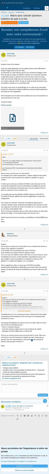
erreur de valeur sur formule (22, 406)
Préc (8, 138)
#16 (47, 150)
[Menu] (2, 8)
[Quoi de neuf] (43, 8)
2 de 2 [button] (15, 138)
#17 (47, 241)
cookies (16, 455)
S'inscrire (31, 47)
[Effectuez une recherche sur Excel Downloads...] (47, 8)
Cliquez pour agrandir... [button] (24, 311)
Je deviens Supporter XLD (11, 378)
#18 (47, 291)
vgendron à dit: (6, 154)
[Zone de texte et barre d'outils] (24, 388)
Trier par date (34, 138)
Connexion (20, 47)
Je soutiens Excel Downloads (12, 3)
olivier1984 (6, 25)
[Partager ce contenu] (44, 61)
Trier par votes (44, 138)
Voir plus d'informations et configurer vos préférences (18, 461)
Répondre (45, 132)
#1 (47, 61)
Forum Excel (26, 408)
